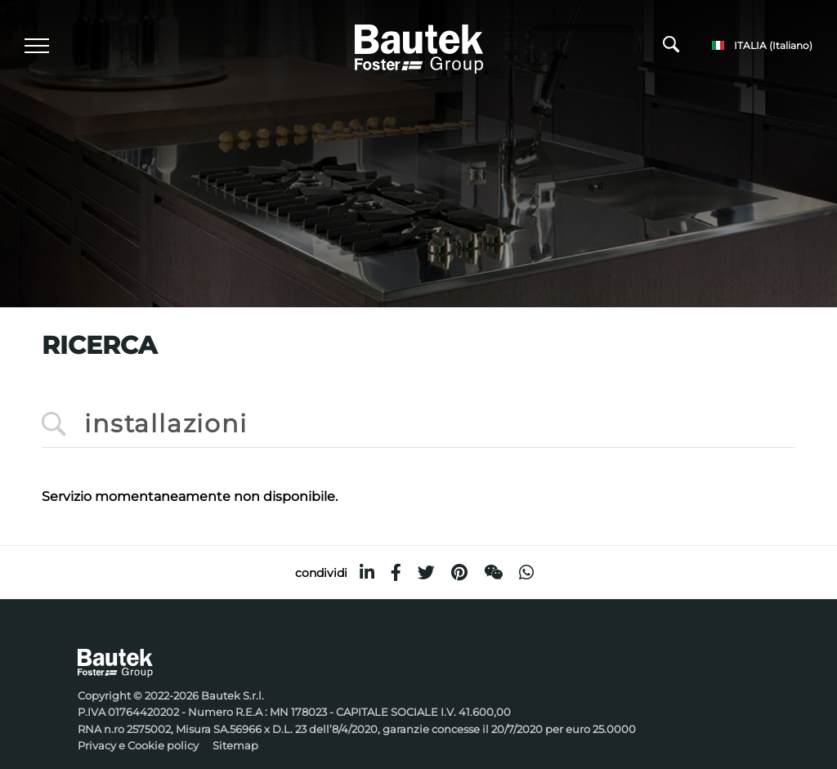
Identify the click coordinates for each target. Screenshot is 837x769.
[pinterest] (459, 572)
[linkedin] (367, 572)
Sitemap (235, 746)
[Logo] (419, 46)
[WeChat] (493, 572)
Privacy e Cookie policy (138, 746)
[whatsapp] (526, 572)
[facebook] (396, 572)
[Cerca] (671, 48)
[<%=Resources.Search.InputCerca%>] (418, 424)
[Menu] (37, 45)
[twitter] (426, 572)
